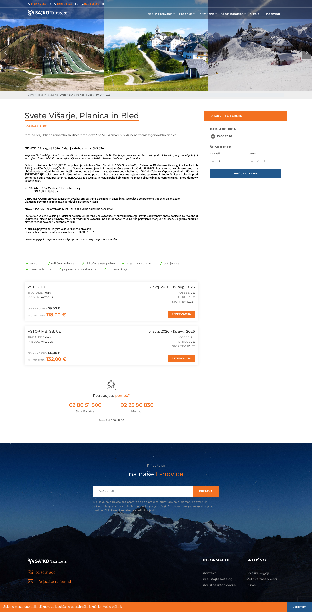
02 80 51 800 (85, 405)
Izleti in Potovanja (161, 14)
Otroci (253, 153)
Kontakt (209, 573)
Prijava (206, 491)
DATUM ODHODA (223, 129)
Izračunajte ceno (245, 173)
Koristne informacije (219, 585)
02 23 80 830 (137, 405)
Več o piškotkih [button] (113, 606)
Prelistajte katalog (218, 579)
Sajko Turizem (47, 13)
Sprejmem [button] (300, 606)
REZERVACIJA (181, 314)
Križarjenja (208, 14)
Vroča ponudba (233, 14)
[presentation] (5, 53)
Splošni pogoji (258, 573)
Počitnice (187, 14)
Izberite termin (226, 116)
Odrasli (215, 153)
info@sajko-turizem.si (53, 582)
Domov (32, 94)
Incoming (274, 14)
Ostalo (256, 14)
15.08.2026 (224, 136)
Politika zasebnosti (262, 579)
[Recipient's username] (143, 491)
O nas (251, 585)
